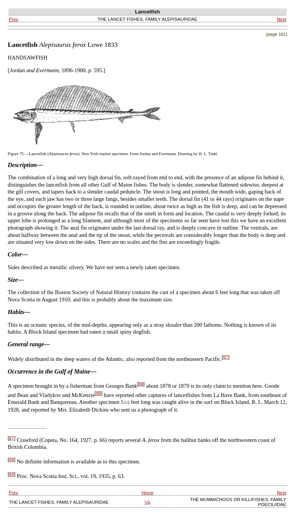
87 (225, 357)
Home (147, 492)
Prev (13, 19)
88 (140, 384)
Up (148, 501)
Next (281, 19)
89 (98, 393)
